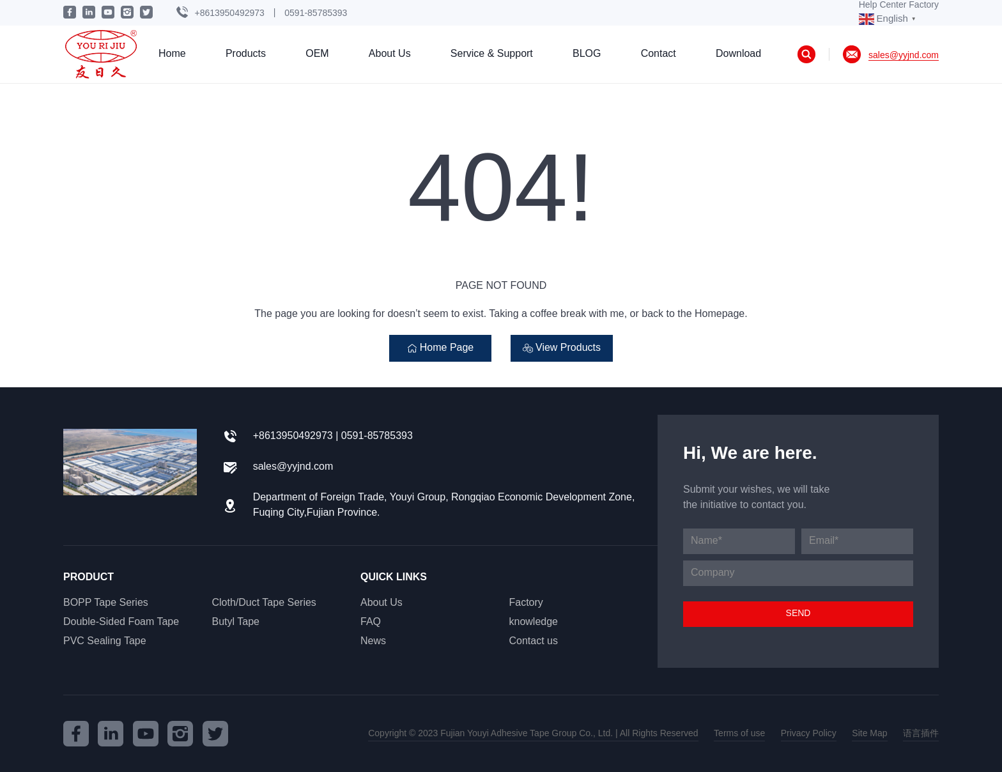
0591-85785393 (315, 12)
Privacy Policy (808, 733)
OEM (316, 54)
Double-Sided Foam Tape (121, 622)
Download (738, 54)
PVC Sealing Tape (104, 641)
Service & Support (492, 54)
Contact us (533, 641)
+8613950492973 (229, 12)
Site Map (869, 733)
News (373, 641)
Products (246, 54)
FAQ (370, 622)
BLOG (587, 54)
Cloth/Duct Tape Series (264, 603)
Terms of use (739, 733)
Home (172, 54)
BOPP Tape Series (105, 603)
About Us (390, 54)
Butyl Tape (235, 622)
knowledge (534, 622)
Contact (658, 54)
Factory (526, 603)
